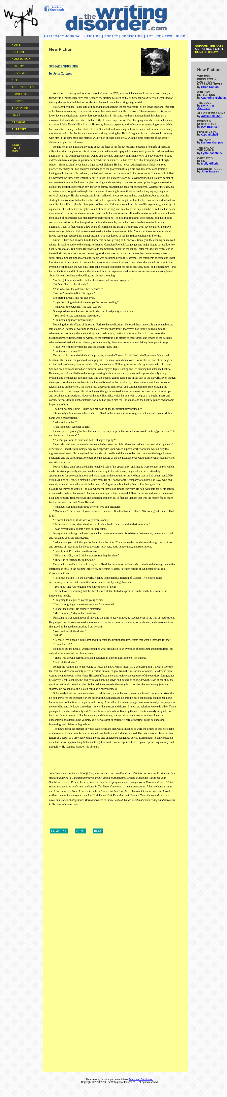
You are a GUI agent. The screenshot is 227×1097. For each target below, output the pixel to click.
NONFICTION (21, 58)
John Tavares (210, 171)
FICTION (18, 51)
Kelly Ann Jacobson (205, 107)
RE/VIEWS (19, 72)
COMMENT (59, 830)
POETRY (18, 65)
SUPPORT (19, 129)
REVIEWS (165, 36)
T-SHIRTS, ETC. (23, 87)
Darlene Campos (212, 142)
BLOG (180, 36)
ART (15, 80)
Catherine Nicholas (213, 97)
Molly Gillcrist (210, 163)
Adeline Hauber (211, 116)
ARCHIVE (18, 122)
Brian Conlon (210, 87)
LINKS (16, 115)
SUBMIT (17, 101)
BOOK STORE (22, 94)
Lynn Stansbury (211, 153)
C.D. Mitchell (209, 134)
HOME (16, 44)
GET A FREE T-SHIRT (209, 48)
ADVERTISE (20, 108)
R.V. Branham (210, 126)
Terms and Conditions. (141, 1079)
